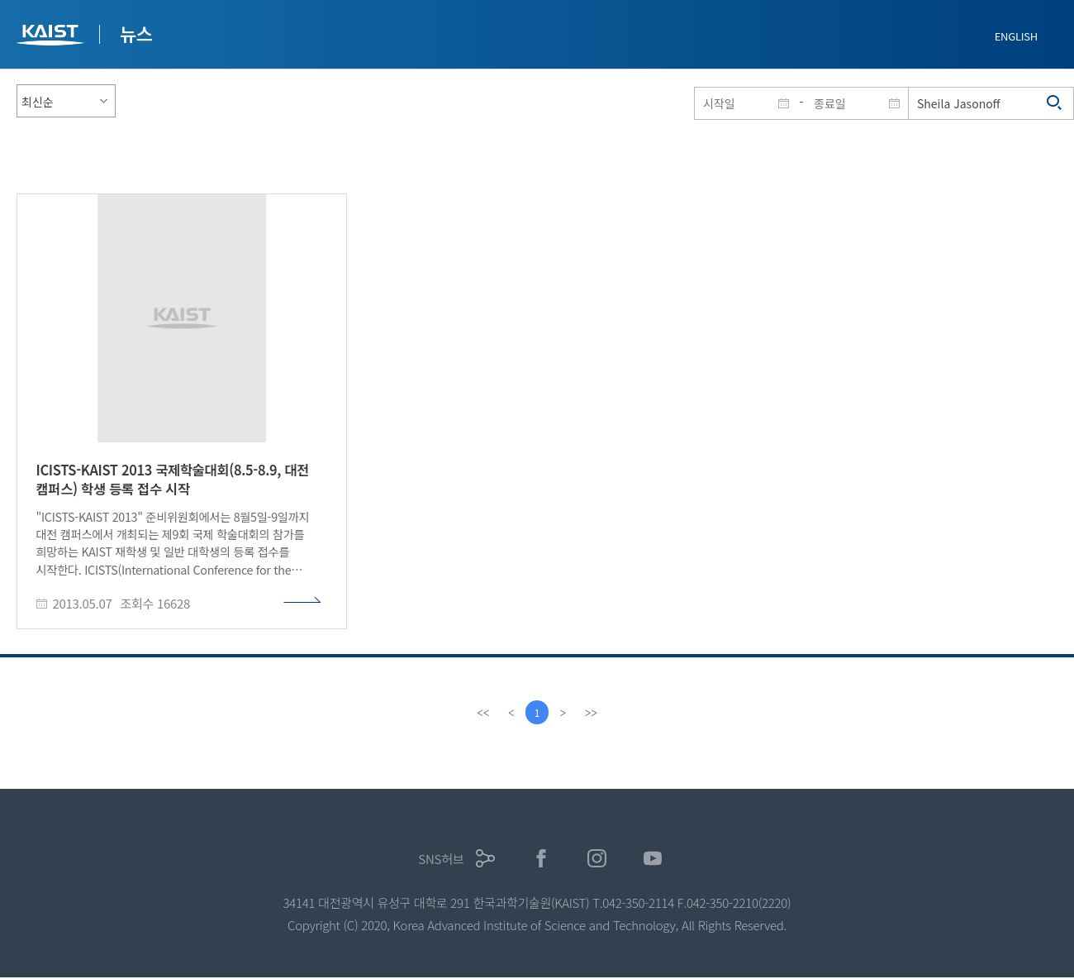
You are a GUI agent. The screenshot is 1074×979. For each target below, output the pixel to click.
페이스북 (541, 858)
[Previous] (510, 712)
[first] (482, 712)
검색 (1055, 103)
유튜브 (653, 858)
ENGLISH (1016, 36)
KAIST (52, 37)
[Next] (563, 712)
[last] (591, 712)
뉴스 (136, 33)
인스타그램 (596, 858)
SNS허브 (440, 858)
